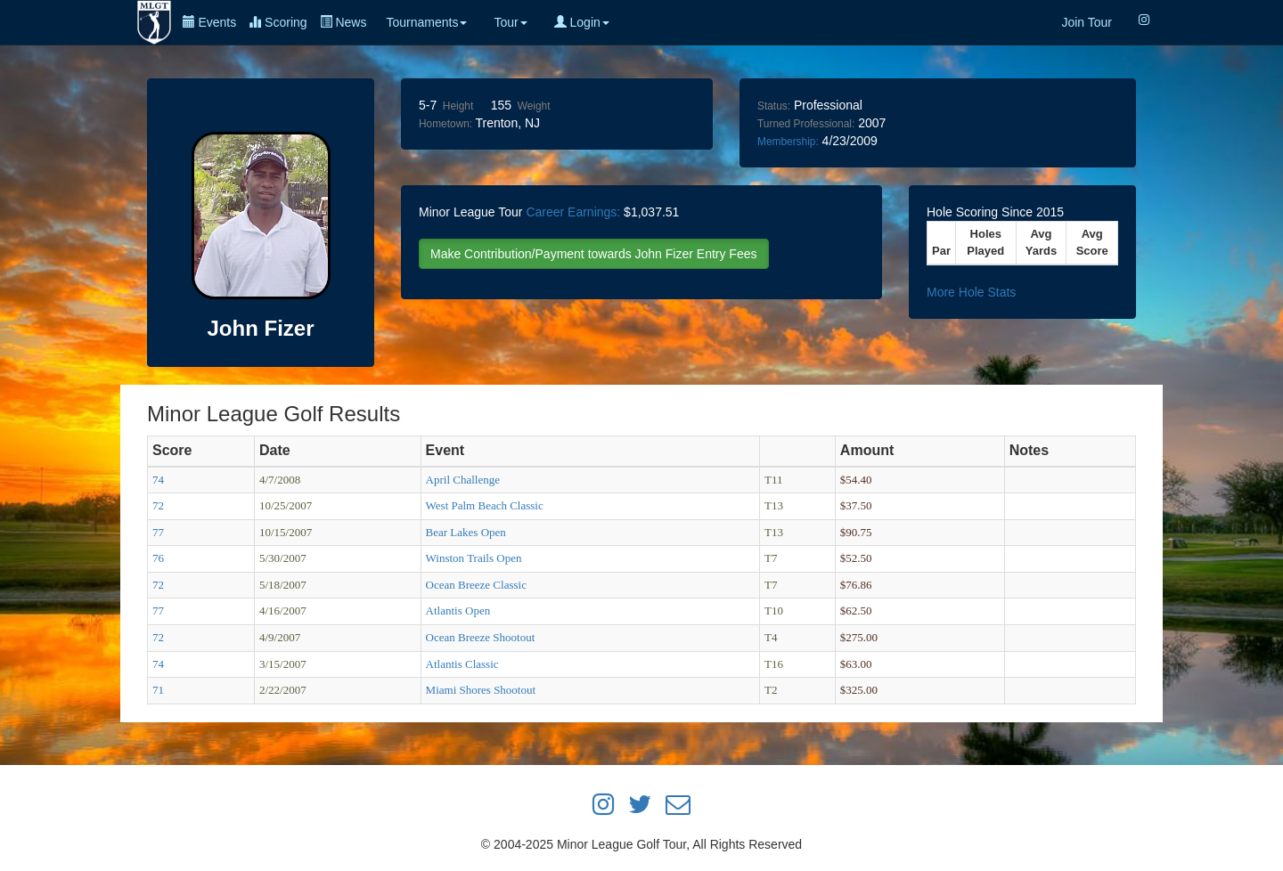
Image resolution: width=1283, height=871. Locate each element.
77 (158, 532)
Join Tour (1086, 22)
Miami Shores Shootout (481, 689)
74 (158, 479)
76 (158, 558)
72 (158, 505)
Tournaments (426, 22)
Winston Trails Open (474, 558)
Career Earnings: (573, 212)
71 (158, 689)
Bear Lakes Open (466, 532)
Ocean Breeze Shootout (480, 637)
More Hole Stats (971, 292)
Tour (510, 22)
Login (581, 22)
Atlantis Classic (462, 664)
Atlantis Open (458, 610)
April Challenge (463, 479)
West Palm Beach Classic (484, 505)
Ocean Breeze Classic (476, 584)
